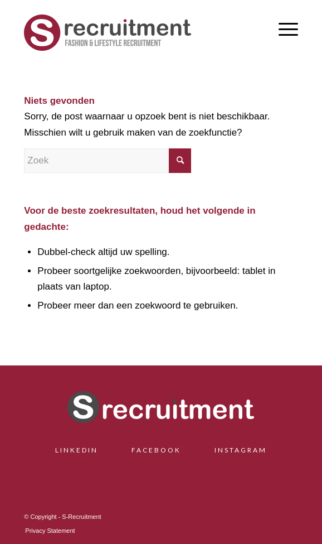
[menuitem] (282, 28)
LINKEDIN (80, 450)
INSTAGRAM (240, 450)
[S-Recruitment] (133, 31)
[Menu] (282, 28)
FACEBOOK (156, 450)
